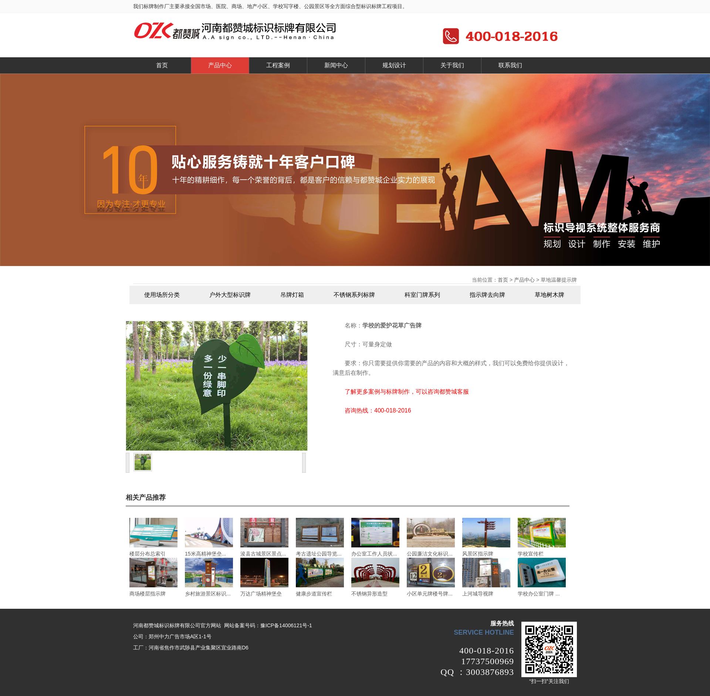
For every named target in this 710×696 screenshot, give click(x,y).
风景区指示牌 (477, 554)
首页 (162, 65)
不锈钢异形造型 (369, 594)
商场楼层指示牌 (147, 594)
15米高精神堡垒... (205, 554)
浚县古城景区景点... (263, 554)
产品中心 (220, 65)
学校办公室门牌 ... (539, 594)
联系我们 (510, 65)
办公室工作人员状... (374, 554)
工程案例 (278, 65)
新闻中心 (336, 65)
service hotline (484, 632)
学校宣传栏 (531, 554)
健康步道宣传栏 (314, 594)
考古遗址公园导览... (319, 554)
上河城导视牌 (477, 594)
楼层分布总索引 (147, 554)
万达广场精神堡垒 (261, 594)
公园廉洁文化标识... (430, 554)
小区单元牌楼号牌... (430, 594)
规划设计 (394, 65)
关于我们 (452, 65)
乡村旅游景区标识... (208, 594)
